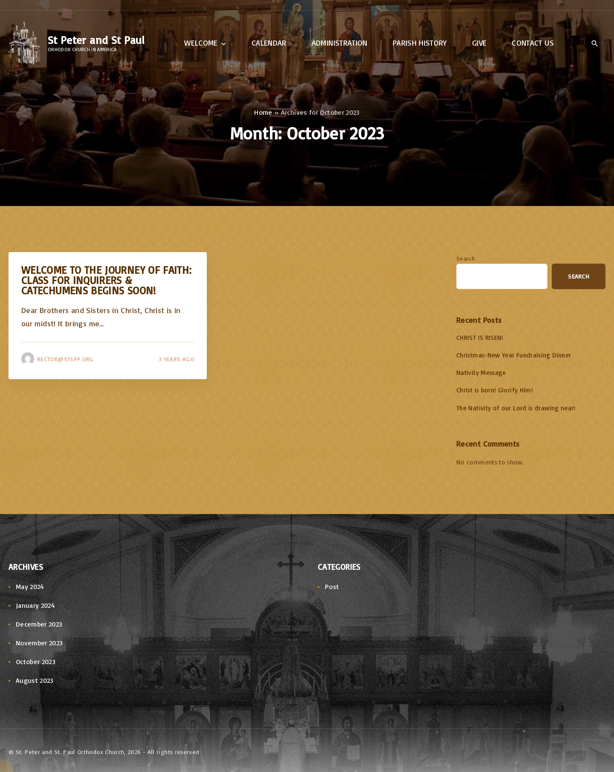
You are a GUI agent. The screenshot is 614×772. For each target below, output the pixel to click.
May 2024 (30, 586)
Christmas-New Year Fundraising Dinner (513, 355)
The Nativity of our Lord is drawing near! (516, 408)
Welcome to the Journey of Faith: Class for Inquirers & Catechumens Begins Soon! (106, 280)
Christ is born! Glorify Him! (494, 390)
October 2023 (35, 661)
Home (263, 112)
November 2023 (39, 642)
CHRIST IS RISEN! (480, 338)
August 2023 (35, 680)
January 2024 (35, 605)
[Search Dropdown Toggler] (594, 43)
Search (465, 258)
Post (332, 586)
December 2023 (39, 624)
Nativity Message (481, 373)
